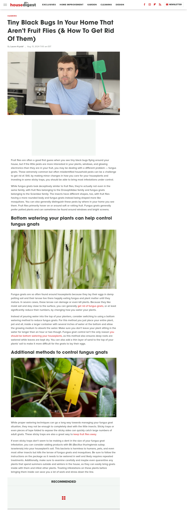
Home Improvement (71, 4)
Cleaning (106, 4)
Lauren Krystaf (16, 46)
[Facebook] (144, 5)
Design (120, 4)
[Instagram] (150, 5)
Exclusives (49, 4)
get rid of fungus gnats (90, 306)
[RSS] (160, 5)
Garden (92, 4)
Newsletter (174, 4)
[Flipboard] (155, 5)
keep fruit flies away (84, 434)
